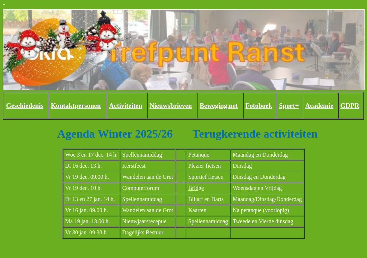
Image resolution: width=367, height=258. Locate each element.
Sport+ (289, 105)
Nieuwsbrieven (170, 105)
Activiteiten (125, 105)
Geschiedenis (24, 105)
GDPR (349, 105)
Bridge (196, 188)
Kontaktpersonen (76, 105)
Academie (319, 105)
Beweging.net (219, 105)
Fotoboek (259, 105)
